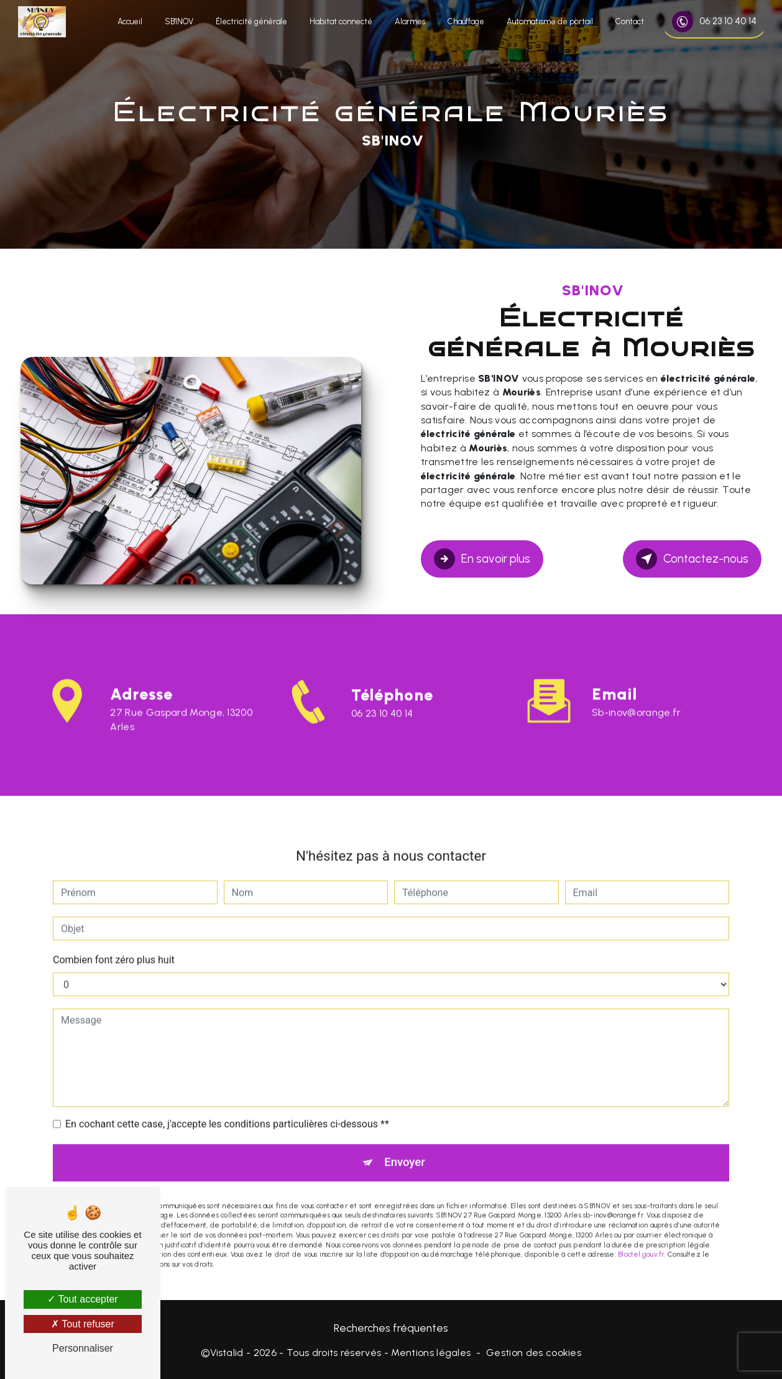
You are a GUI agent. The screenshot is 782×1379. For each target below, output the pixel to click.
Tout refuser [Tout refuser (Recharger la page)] (82, 1324)
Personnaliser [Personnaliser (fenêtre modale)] (82, 1348)
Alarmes (408, 21)
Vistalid (227, 1352)
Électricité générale (250, 21)
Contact (628, 21)
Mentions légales (431, 1352)
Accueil (128, 21)
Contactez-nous (691, 558)
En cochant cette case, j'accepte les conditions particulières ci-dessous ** (227, 1109)
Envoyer (405, 1147)
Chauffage (464, 21)
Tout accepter (82, 1299)
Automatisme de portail (548, 21)
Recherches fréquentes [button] (391, 1326)
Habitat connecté (339, 21)
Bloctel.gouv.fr (641, 1239)
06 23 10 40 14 (713, 21)
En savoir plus (482, 558)
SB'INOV (177, 21)
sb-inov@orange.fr (636, 697)
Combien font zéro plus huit (114, 945)
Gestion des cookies (533, 1352)
